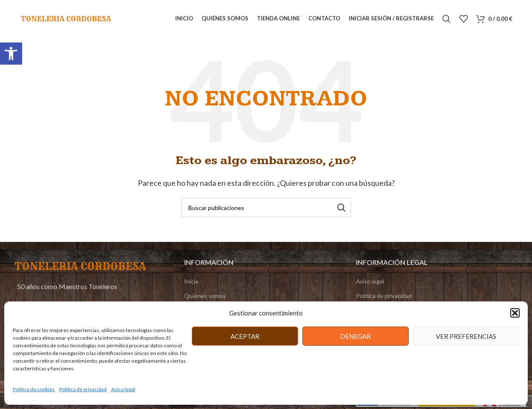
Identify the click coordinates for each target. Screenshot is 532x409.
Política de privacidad (83, 389)
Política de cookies (34, 389)
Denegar (355, 336)
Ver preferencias (466, 336)
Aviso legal (123, 389)
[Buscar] (446, 19)
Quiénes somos (205, 296)
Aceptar (244, 336)
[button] (11, 54)
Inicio (191, 282)
